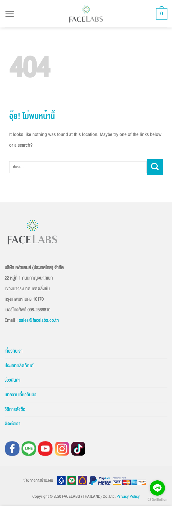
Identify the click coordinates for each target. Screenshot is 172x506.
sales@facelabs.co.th (39, 320)
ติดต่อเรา (12, 424)
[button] (10, 14)
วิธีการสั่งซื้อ (15, 409)
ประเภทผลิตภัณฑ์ (19, 366)
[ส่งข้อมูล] (155, 167)
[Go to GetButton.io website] (157, 500)
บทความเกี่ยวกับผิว (20, 395)
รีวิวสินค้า (12, 380)
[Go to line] (157, 488)
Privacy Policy (128, 496)
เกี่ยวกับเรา (14, 351)
